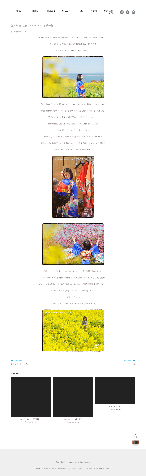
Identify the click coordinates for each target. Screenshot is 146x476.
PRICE (36, 11)
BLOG (110, 13)
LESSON (51, 11)
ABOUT (20, 11)
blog (27, 32)
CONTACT (108, 11)
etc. (81, 11)
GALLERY (67, 11)
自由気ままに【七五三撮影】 (30, 419)
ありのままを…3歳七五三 (73, 419)
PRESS (94, 11)
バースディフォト (115, 406)
